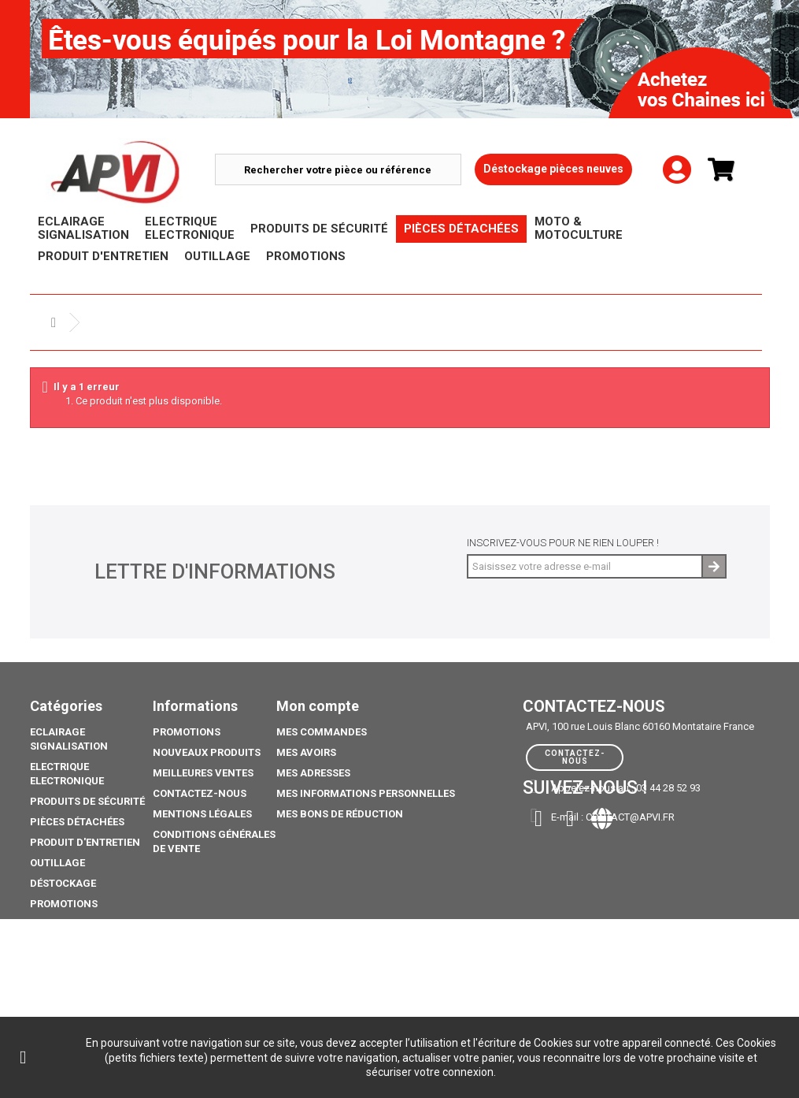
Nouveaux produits (207, 752)
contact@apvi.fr (630, 817)
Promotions (64, 904)
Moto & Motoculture (88, 924)
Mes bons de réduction (339, 814)
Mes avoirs (306, 752)
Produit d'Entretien (85, 842)
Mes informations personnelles (365, 793)
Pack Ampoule (69, 945)
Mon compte (317, 706)
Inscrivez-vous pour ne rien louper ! (563, 543)
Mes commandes (321, 732)
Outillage (57, 863)
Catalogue (59, 1000)
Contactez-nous (199, 793)
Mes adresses (313, 773)
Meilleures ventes (203, 773)
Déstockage (63, 883)
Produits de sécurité (87, 801)
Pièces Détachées (77, 822)
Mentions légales (202, 814)
